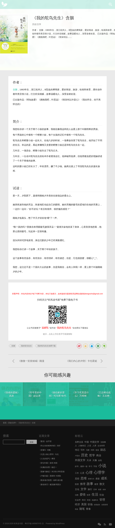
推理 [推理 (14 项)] (82, 483)
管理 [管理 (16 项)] (102, 499)
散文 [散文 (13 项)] (102, 483)
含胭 (15, 89)
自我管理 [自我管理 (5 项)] (104, 505)
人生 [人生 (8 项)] (89, 446)
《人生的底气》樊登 (47, 459)
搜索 (6, 435)
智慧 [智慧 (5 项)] (99, 489)
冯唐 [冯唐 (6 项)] (88, 450)
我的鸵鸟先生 (26, 346)
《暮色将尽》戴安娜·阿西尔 (50, 485)
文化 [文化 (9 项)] (77, 489)
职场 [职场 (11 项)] (90, 504)
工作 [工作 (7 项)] (77, 473)
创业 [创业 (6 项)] (97, 450)
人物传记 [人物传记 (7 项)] (82, 446)
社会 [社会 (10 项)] (102, 494)
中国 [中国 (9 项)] (86, 442)
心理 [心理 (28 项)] (89, 472)
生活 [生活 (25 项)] (95, 494)
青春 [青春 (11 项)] (88, 508)
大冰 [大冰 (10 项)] (89, 460)
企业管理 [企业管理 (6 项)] (101, 446)
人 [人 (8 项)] (76, 446)
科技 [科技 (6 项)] (89, 500)
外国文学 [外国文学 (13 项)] (80, 460)
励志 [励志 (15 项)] (103, 449)
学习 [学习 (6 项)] (90, 466)
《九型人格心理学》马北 (49, 454)
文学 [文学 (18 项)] (84, 489)
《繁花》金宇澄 (45, 441)
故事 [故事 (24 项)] (90, 484)
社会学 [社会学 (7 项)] (78, 500)
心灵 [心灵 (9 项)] (82, 473)
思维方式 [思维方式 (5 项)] (91, 479)
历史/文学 (36, 24)
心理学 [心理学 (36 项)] (99, 472)
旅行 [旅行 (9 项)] (90, 489)
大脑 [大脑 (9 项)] (95, 460)
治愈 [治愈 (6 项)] (77, 495)
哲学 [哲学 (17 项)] (92, 455)
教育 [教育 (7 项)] (96, 484)
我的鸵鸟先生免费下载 (47, 346)
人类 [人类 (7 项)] (94, 446)
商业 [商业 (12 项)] (98, 455)
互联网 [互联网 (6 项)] (103, 442)
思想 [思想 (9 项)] (77, 478)
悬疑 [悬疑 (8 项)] (97, 479)
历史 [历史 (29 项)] (84, 455)
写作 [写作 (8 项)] (83, 450)
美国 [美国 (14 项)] (84, 504)
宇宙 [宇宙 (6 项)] (95, 466)
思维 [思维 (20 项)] (84, 478)
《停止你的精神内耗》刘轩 (49, 446)
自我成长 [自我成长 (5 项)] (97, 505)
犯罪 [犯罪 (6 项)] (88, 495)
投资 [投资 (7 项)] (77, 484)
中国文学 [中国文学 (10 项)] (94, 442)
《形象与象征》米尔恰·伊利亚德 (52, 472)
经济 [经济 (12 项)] (77, 504)
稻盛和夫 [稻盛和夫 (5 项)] (95, 500)
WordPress (60, 523)
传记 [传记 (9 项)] (77, 450)
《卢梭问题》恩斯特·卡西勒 (50, 476)
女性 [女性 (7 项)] (100, 460)
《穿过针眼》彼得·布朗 (48, 463)
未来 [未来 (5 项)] (104, 489)
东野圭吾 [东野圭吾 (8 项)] (79, 442)
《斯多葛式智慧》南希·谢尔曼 (51, 480)
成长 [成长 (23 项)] (104, 478)
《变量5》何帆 (45, 450)
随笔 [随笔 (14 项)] (82, 508)
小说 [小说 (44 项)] (102, 465)
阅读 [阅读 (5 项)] (76, 509)
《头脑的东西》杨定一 (48, 467)
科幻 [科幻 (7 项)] (84, 500)
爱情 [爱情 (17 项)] (83, 494)
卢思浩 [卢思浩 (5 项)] (77, 456)
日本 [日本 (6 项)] (95, 489)
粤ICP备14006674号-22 (34, 523)
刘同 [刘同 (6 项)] (92, 450)
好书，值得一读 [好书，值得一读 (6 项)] (81, 466)
